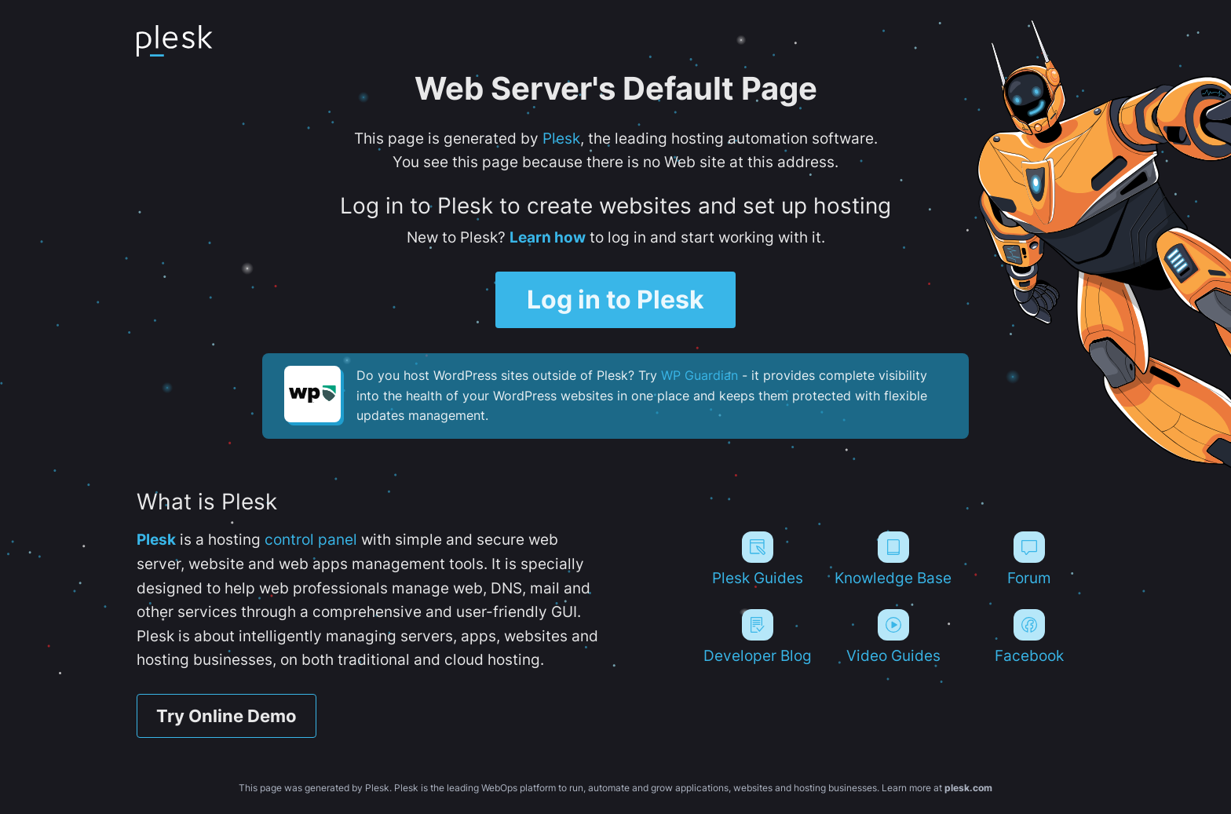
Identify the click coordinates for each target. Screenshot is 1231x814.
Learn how (548, 237)
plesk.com (968, 788)
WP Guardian (699, 375)
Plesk (561, 138)
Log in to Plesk (615, 299)
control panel (311, 539)
